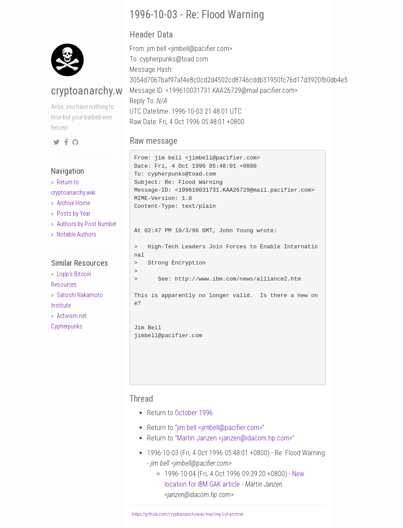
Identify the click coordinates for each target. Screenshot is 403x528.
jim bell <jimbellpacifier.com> (219, 427)
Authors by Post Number (86, 223)
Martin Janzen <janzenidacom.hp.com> (234, 438)
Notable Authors (76, 234)
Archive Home (73, 203)
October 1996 (194, 413)
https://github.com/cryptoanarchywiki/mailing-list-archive (187, 514)
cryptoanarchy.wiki (92, 91)
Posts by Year (73, 213)
